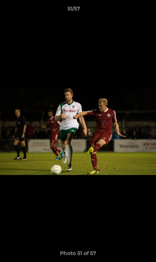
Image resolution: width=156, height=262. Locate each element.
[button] (129, 10)
